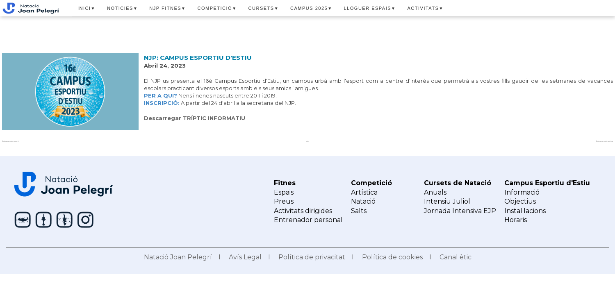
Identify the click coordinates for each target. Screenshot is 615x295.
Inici (307, 141)
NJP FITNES (167, 8)
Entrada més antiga (604, 141)
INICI (86, 8)
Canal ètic (456, 257)
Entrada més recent (10, 141)
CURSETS (263, 8)
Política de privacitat (311, 257)
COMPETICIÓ (217, 8)
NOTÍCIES (122, 8)
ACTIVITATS (426, 8)
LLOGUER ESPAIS (370, 8)
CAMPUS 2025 (311, 8)
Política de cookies (392, 257)
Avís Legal (245, 257)
